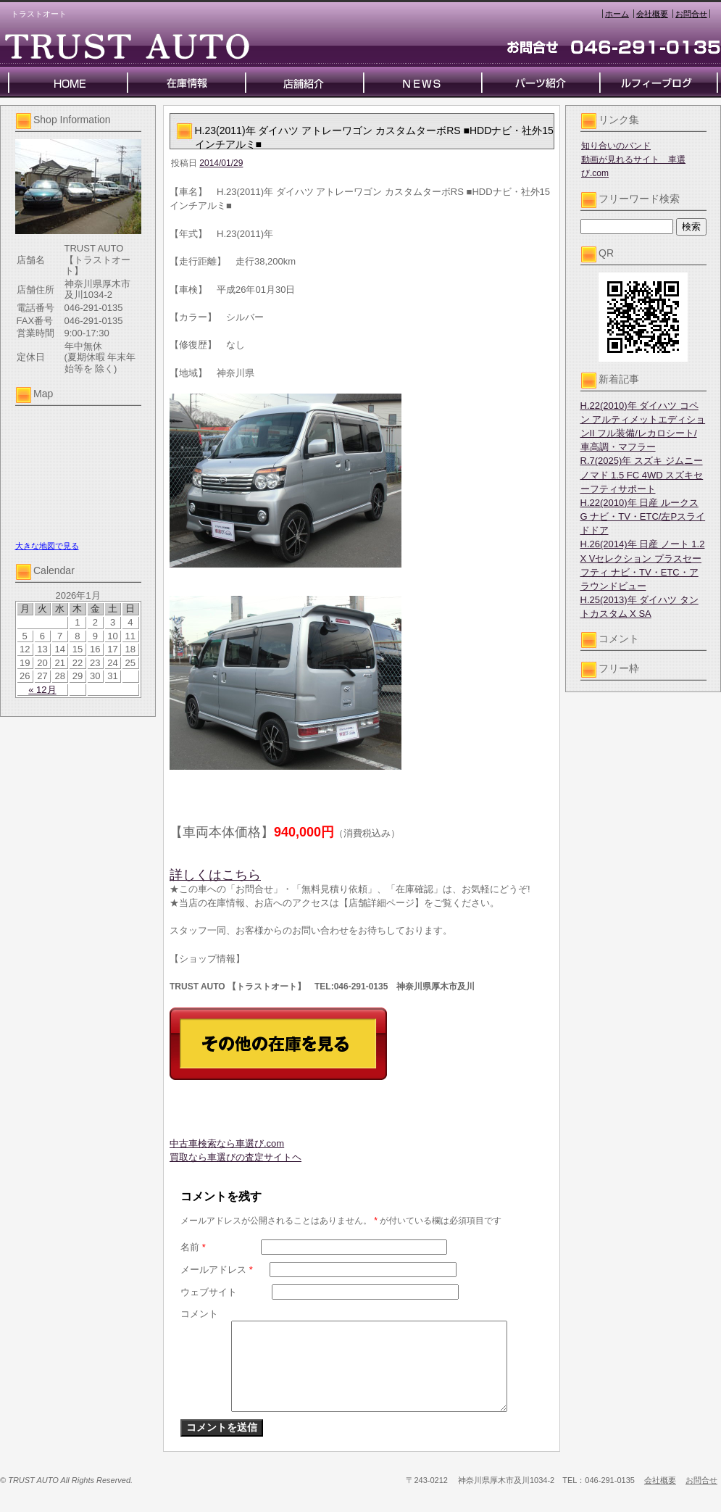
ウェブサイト (208, 1292)
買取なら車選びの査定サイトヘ (235, 1157)
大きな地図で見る (47, 545)
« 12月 (42, 689)
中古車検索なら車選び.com (227, 1143)
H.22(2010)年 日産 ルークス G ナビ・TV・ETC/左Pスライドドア (643, 516)
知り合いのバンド (616, 146)
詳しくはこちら (215, 875)
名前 (193, 1247)
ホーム (617, 13)
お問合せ (691, 13)
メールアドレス (216, 1269)
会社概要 (652, 13)
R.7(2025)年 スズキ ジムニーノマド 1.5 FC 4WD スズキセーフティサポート (642, 474)
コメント (199, 1313)
